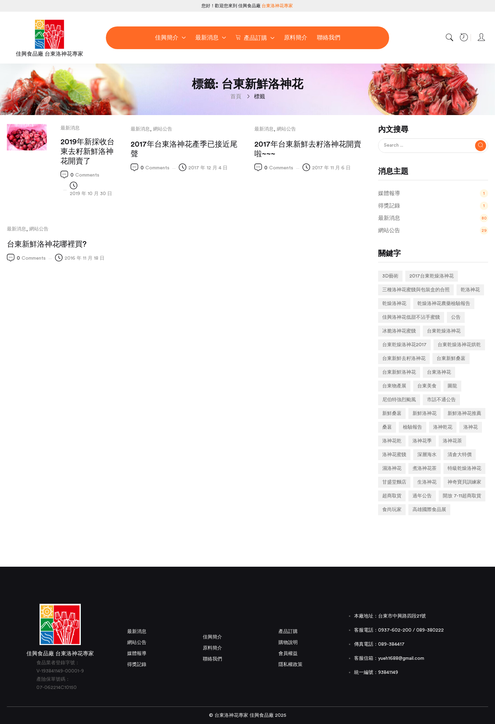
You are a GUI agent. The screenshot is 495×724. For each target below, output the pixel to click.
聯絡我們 (212, 659)
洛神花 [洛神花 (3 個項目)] (470, 427)
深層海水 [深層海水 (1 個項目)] (427, 454)
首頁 (235, 96)
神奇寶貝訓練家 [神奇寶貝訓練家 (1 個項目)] (464, 482)
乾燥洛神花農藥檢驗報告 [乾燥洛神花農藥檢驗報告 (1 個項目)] (443, 303)
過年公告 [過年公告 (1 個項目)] (422, 496)
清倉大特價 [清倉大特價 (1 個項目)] (460, 454)
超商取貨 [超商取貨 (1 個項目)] (392, 496)
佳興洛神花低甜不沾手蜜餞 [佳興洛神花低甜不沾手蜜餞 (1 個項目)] (411, 317)
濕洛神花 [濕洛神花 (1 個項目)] (392, 468)
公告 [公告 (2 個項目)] (456, 317)
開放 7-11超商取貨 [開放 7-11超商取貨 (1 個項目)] (462, 496)
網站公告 (162, 129)
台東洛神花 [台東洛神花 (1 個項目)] (439, 372)
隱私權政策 (290, 664)
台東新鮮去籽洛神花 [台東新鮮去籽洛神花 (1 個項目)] (404, 358)
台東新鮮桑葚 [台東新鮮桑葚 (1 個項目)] (451, 358)
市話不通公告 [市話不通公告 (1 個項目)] (441, 399)
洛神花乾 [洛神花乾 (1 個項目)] (392, 441)
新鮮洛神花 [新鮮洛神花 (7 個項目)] (424, 413)
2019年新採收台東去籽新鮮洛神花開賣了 (87, 151)
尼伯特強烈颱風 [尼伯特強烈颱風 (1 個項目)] (399, 399)
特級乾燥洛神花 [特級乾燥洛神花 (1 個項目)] (464, 468)
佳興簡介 (212, 637)
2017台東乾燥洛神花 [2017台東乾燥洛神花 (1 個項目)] (431, 276)
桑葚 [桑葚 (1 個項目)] (387, 427)
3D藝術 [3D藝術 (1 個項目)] (390, 276)
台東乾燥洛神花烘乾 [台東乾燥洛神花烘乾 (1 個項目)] (459, 344)
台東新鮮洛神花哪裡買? (47, 244)
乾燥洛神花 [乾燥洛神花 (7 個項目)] (394, 303)
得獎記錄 (136, 664)
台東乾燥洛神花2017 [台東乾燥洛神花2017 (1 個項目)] (404, 344)
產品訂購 (288, 631)
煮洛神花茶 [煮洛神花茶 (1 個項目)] (424, 468)
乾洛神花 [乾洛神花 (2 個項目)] (470, 289)
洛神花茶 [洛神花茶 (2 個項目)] (452, 441)
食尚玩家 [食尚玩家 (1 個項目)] (392, 509)
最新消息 (70, 128)
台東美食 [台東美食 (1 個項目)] (427, 386)
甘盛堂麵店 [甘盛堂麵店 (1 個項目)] (394, 482)
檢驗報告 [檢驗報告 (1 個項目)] (412, 427)
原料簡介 (212, 648)
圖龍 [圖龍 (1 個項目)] (452, 386)
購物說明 (288, 642)
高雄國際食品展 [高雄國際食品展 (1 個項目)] (429, 509)
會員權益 (288, 653)
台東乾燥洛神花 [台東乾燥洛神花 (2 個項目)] (444, 331)
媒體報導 (136, 653)
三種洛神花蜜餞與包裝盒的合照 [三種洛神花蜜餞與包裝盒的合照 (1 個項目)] (416, 289)
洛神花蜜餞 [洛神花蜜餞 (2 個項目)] (394, 454)
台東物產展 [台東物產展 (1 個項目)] (394, 386)
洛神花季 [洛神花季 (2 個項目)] (422, 441)
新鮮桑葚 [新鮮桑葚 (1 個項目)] (392, 413)
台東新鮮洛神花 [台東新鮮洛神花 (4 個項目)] (399, 372)
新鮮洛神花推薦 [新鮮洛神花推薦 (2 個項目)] (464, 413)
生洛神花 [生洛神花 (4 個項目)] (427, 482)
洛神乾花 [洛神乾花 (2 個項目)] (442, 427)
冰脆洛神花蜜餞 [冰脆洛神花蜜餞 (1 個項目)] (399, 331)
